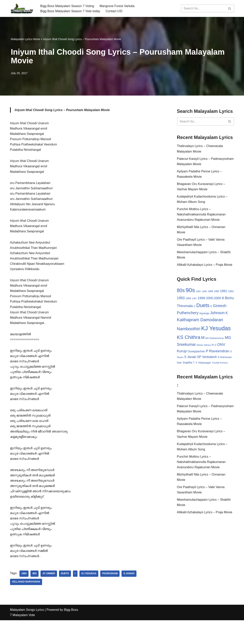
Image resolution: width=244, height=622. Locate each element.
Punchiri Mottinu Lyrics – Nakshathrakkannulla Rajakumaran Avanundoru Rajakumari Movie (201, 215)
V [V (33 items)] (196, 363)
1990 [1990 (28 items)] (216, 292)
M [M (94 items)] (202, 338)
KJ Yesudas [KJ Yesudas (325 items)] (216, 329)
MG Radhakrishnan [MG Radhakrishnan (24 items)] (214, 339)
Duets (65, 575)
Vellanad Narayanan (26, 583)
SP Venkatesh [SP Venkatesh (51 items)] (207, 357)
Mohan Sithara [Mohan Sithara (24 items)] (204, 346)
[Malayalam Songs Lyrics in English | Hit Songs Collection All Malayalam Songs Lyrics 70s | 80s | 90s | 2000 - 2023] (22, 8)
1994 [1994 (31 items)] (188, 298)
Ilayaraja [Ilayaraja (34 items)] (204, 314)
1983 (24, 575)
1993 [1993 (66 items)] (181, 299)
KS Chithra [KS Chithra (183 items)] (188, 337)
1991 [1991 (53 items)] (223, 291)
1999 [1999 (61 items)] (201, 299)
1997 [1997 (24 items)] (194, 299)
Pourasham (110, 575)
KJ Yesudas (89, 575)
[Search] (203, 8)
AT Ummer (49, 575)
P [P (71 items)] (207, 352)
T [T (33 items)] (194, 363)
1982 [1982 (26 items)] (198, 292)
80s (34, 575)
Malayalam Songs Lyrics (27, 611)
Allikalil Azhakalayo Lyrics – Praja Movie (205, 265)
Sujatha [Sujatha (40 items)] (187, 363)
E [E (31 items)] (211, 306)
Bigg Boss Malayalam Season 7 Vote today (70, 11)
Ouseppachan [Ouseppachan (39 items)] (196, 352)
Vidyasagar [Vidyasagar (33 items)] (204, 363)
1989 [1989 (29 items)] (210, 292)
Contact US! (114, 11)
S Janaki (129, 575)
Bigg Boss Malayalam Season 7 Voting (67, 5)
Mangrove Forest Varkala (117, 5)
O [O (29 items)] (215, 345)
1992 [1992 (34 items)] (231, 291)
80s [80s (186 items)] (181, 291)
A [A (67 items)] (223, 299)
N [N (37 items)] (213, 345)
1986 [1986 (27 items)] (204, 292)
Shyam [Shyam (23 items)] (180, 358)
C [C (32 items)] (194, 306)
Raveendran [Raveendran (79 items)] (219, 352)
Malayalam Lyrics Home (25, 39)
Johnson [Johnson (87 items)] (217, 313)
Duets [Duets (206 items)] (202, 306)
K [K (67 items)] (227, 314)
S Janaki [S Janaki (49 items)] (190, 357)
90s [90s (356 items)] (190, 290)
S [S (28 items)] (231, 352)
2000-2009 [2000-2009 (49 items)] (213, 298)
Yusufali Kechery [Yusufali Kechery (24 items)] (220, 363)
